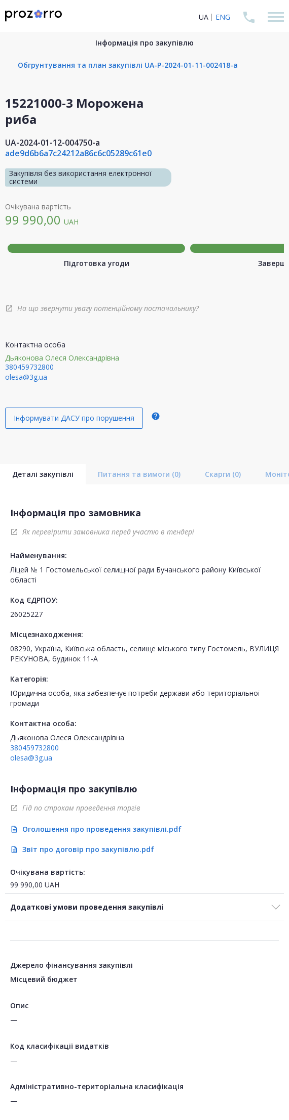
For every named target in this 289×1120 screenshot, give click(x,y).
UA (203, 17)
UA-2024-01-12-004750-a (52, 142)
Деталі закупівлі (43, 474)
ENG (222, 17)
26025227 (26, 614)
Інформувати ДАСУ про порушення (74, 418)
